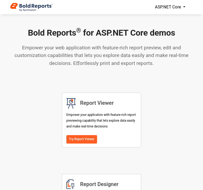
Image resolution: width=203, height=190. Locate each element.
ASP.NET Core (168, 7)
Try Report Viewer (81, 139)
